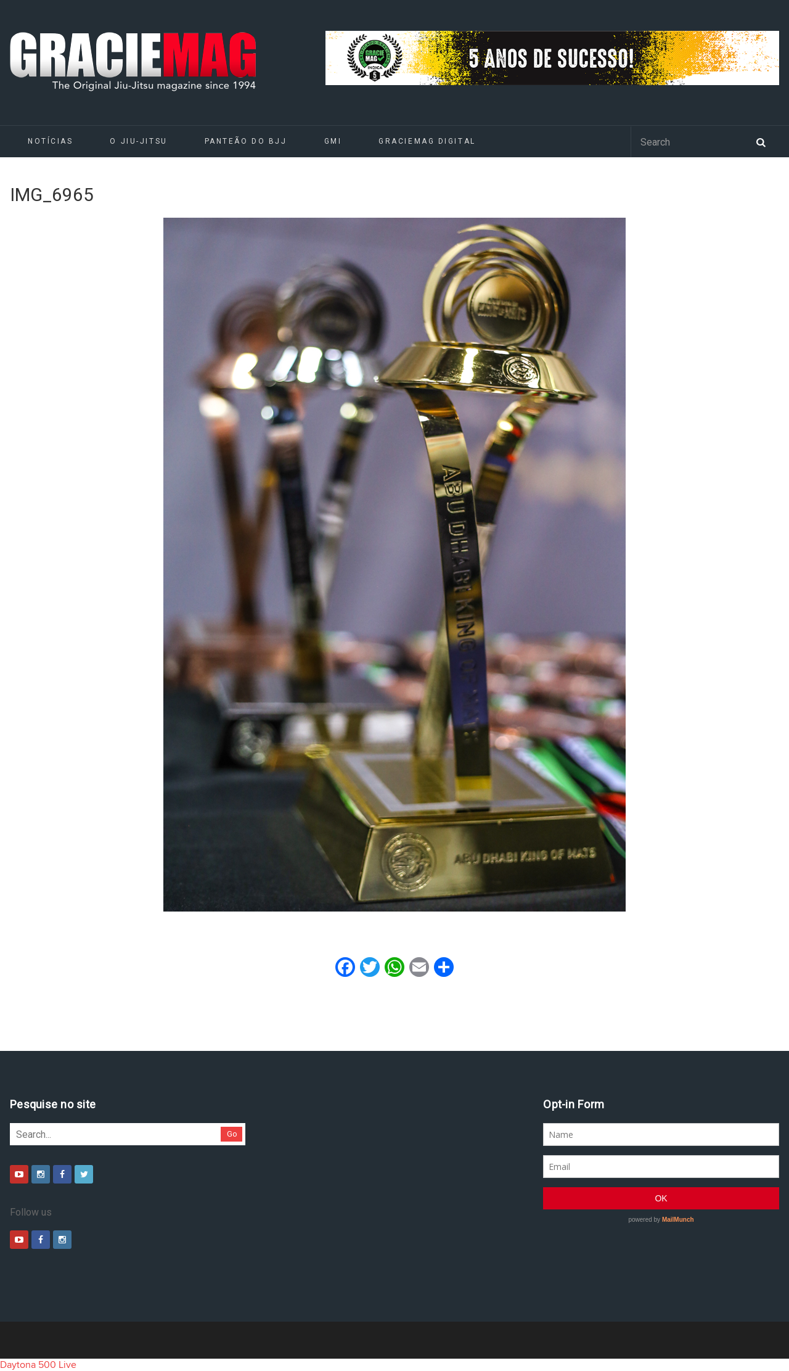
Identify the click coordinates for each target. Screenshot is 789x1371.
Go (232, 1133)
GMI (333, 141)
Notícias (50, 141)
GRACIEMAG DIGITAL (427, 141)
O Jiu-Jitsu (138, 141)
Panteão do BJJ (246, 141)
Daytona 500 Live (38, 1365)
